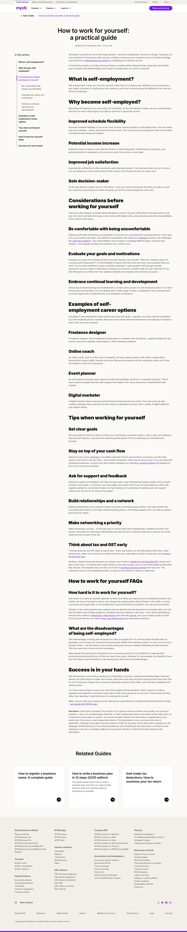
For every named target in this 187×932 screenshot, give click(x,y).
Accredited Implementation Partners (149, 837)
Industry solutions (63, 847)
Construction (60, 857)
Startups (58, 854)
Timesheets (19, 886)
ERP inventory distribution (65, 880)
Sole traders (60, 851)
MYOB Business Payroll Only (26, 843)
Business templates (142, 860)
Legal (152, 913)
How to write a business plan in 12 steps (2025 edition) (92, 775)
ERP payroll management (65, 877)
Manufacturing (61, 860)
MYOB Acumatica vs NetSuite (106, 834)
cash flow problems (81, 241)
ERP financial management (66, 874)
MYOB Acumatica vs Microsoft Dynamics (111, 843)
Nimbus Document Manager (105, 875)
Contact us (138, 887)
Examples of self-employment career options (28, 119)
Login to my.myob (141, 875)
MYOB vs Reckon (22, 869)
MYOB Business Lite (23, 837)
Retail (57, 863)
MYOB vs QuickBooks (24, 866)
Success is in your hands (31, 145)
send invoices (109, 615)
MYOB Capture (61, 834)
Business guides (141, 857)
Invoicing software (22, 892)
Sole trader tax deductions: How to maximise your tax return (143, 777)
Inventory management (24, 889)
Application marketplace (144, 834)
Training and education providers (147, 843)
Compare (19, 859)
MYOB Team (60, 840)
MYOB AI (18, 852)
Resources (41, 913)
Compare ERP (100, 830)
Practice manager (101, 866)
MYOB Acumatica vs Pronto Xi (106, 846)
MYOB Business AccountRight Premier (30, 849)
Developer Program (142, 840)
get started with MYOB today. (84, 704)
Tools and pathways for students (147, 863)
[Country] (27, 902)
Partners (138, 830)
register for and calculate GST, (144, 561)
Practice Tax (99, 872)
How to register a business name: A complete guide (37, 775)
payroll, (133, 615)
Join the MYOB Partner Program (107, 878)
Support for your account (144, 854)
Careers (82, 913)
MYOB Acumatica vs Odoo (105, 840)
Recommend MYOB (102, 863)
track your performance (113, 618)
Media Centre (62, 913)
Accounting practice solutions (106, 860)
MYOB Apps (60, 830)
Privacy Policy (132, 913)
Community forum (141, 866)
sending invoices (148, 463)
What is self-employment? (31, 62)
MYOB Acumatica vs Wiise (105, 837)
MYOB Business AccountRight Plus (29, 846)
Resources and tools (144, 850)
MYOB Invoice (60, 837)
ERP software (61, 870)
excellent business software (133, 567)
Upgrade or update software (146, 878)
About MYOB (20, 913)
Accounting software (23, 880)
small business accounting (96, 60)
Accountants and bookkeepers (109, 856)
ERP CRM (58, 883)
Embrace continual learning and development (30, 107)
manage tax (96, 615)
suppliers (143, 238)
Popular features (23, 876)
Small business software (26, 830)
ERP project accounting (64, 886)
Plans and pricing (22, 834)
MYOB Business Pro (23, 840)
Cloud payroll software (24, 883)
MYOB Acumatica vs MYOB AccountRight (111, 849)
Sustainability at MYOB (143, 884)
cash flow (94, 457)
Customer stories (141, 869)
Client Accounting (101, 869)
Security (168, 913)
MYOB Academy (141, 872)
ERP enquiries (60, 889)
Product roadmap (141, 881)
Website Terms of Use (106, 913)
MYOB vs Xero (21, 863)
